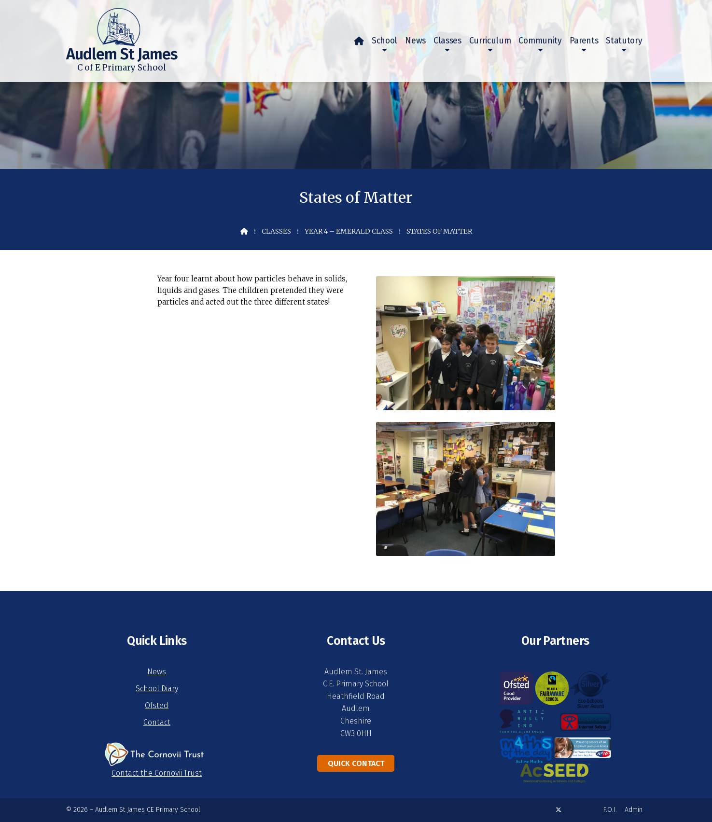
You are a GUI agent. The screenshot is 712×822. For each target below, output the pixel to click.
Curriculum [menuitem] (490, 41)
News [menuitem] (415, 41)
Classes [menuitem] (447, 41)
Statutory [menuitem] (624, 41)
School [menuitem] (384, 41)
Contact (156, 722)
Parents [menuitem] (584, 41)
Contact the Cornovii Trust (157, 773)
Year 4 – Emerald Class (349, 231)
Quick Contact (356, 763)
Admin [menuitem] (633, 810)
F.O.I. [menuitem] (610, 810)
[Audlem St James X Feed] (558, 809)
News (156, 671)
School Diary (157, 688)
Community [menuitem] (539, 41)
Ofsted (156, 705)
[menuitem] (359, 41)
